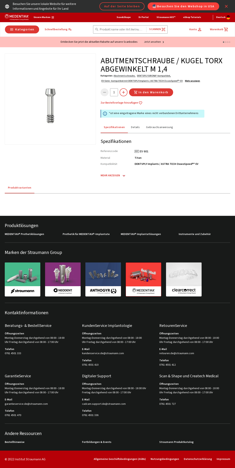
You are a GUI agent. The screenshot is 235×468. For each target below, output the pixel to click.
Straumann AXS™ (166, 17)
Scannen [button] (157, 29)
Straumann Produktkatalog (176, 442)
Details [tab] (135, 127)
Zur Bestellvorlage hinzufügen (122, 103)
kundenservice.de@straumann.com (103, 353)
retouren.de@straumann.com (176, 353)
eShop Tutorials (192, 17)
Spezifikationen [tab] (114, 127)
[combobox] (122, 29)
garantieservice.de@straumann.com (26, 404)
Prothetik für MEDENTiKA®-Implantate (86, 234)
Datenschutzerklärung (198, 459)
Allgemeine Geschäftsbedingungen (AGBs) (120, 459)
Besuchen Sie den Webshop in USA (183, 6)
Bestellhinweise (15, 442)
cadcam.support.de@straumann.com (104, 404)
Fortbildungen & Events (96, 442)
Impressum (223, 459)
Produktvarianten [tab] (19, 188)
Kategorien (22, 29)
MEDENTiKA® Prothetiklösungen (24, 234)
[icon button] (226, 6)
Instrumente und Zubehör (195, 234)
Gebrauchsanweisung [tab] (159, 127)
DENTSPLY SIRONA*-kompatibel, (154, 75)
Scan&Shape (124, 17)
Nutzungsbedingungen (165, 459)
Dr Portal (144, 17)
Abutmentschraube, (124, 75)
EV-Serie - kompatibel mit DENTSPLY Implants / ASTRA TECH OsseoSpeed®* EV (142, 81)
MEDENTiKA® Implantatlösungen (141, 234)
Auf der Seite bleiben (122, 6)
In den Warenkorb (151, 92)
